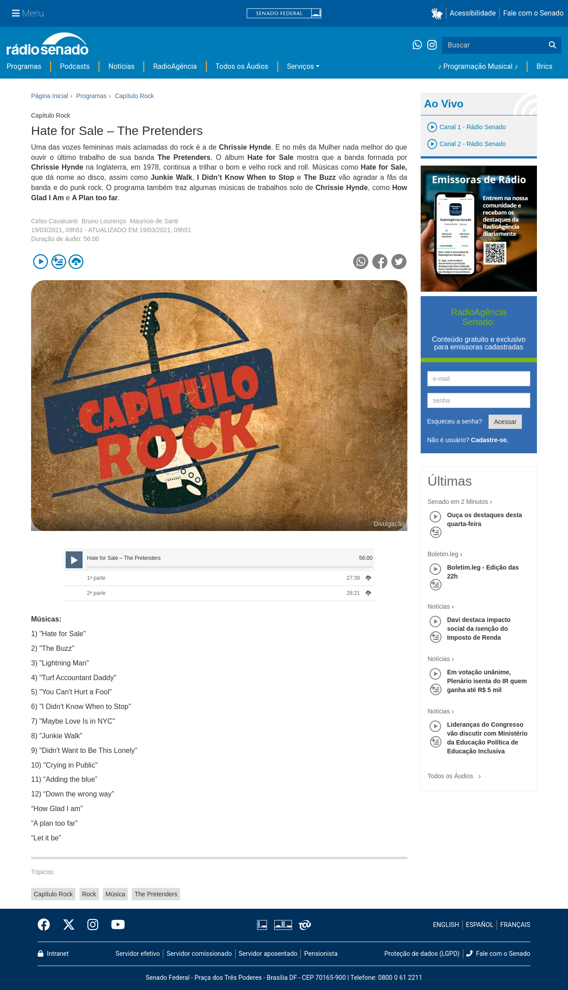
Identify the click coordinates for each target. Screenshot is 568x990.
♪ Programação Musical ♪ (478, 66)
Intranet (53, 954)
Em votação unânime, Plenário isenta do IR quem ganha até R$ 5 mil (487, 681)
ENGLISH (446, 925)
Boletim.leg (443, 554)
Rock (89, 894)
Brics (544, 66)
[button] (438, 14)
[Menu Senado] (27, 13)
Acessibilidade (473, 13)
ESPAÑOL (479, 925)
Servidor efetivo (137, 954)
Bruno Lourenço (104, 221)
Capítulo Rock (53, 894)
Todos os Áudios (242, 66)
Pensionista (321, 954)
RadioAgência (175, 66)
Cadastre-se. (489, 440)
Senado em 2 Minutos (458, 501)
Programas (24, 66)
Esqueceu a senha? (454, 421)
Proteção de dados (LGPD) (422, 954)
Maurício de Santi (154, 221)
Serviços (300, 66)
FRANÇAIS (515, 925)
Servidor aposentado (268, 954)
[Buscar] (552, 45)
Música (115, 894)
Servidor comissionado (199, 954)
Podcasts (75, 66)
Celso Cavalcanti (54, 221)
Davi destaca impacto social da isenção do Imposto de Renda (479, 628)
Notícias (121, 66)
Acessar (505, 421)
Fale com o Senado (533, 13)
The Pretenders (156, 894)
